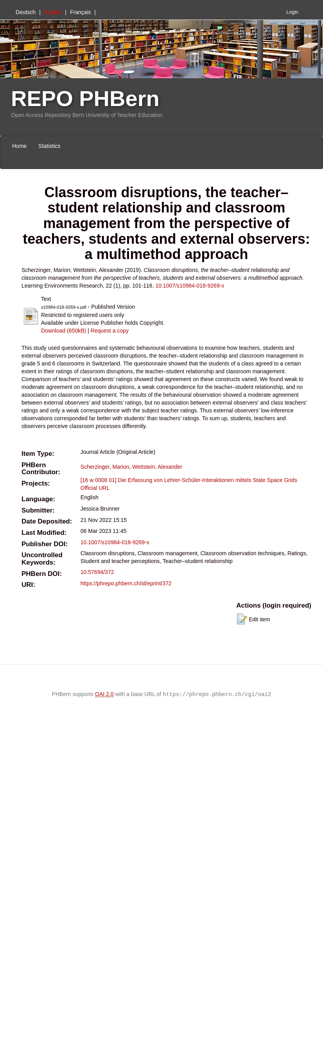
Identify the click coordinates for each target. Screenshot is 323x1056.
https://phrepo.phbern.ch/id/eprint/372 (126, 583)
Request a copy (110, 330)
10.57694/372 (97, 572)
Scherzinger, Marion (105, 467)
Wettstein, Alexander (157, 467)
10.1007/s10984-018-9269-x (189, 285)
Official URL (95, 488)
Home (19, 146)
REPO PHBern (85, 98)
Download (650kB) (63, 330)
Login (292, 12)
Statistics (49, 146)
